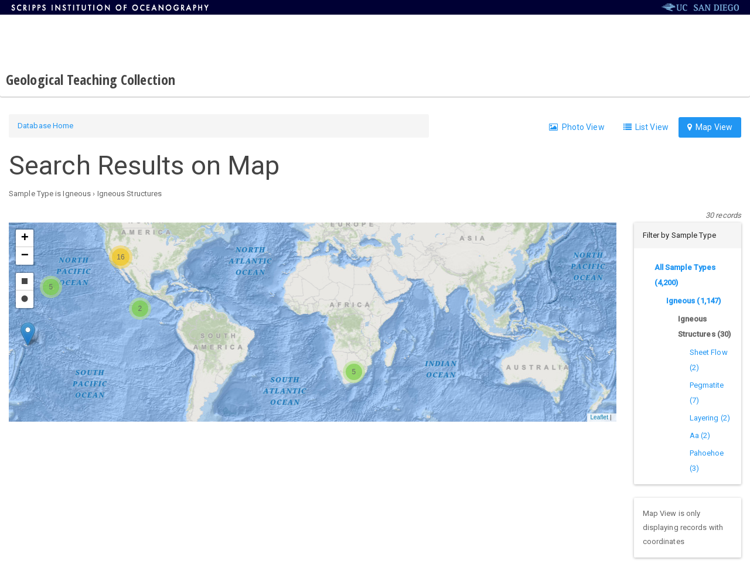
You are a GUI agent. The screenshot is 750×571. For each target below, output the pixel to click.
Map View (709, 127)
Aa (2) (700, 435)
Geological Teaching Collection (90, 79)
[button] (28, 334)
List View (646, 127)
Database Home (45, 125)
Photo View (576, 127)
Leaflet (599, 417)
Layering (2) (710, 417)
